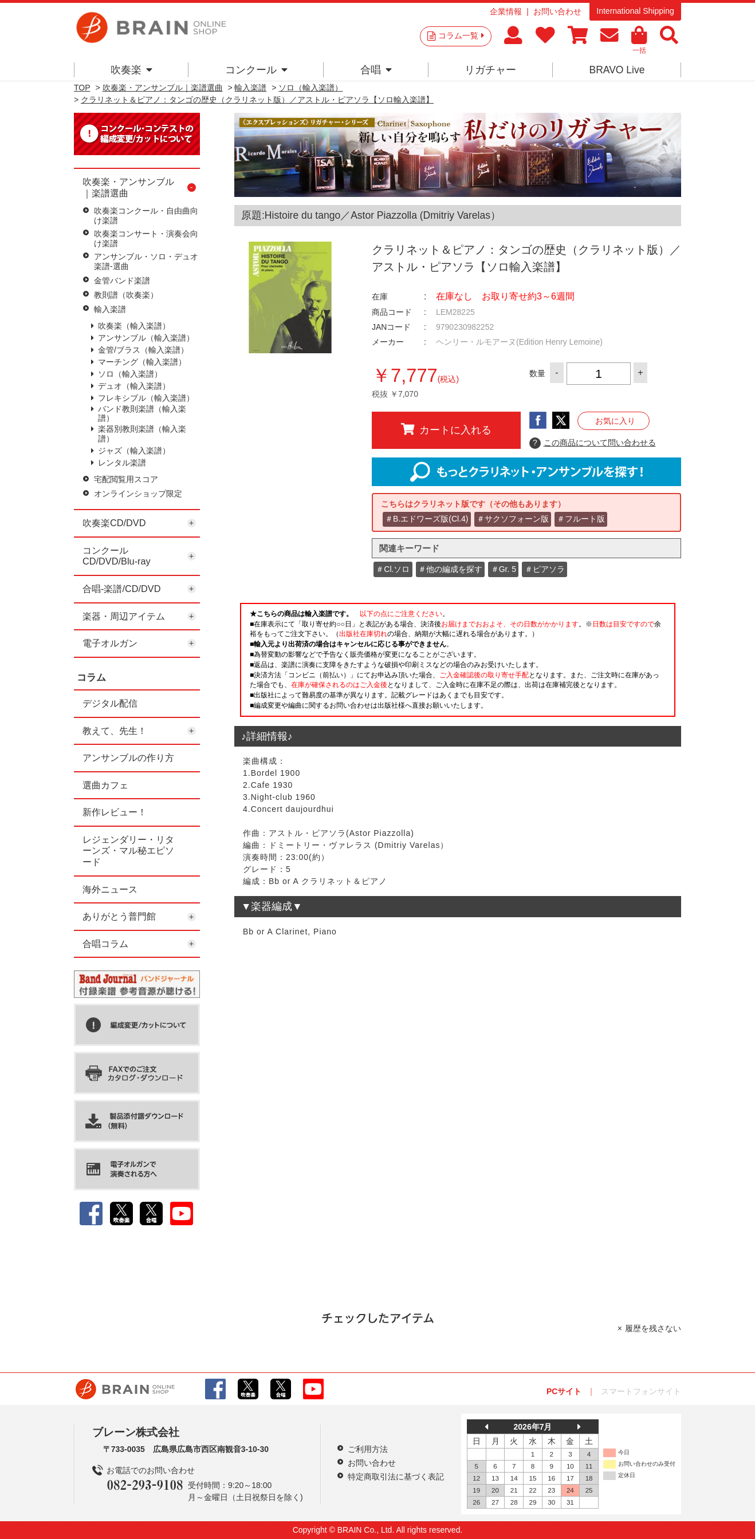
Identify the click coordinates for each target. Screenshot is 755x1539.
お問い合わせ (557, 11)
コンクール (256, 70)
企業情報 (506, 11)
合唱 (376, 70)
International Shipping (635, 10)
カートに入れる (446, 429)
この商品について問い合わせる (592, 443)
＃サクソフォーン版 (513, 518)
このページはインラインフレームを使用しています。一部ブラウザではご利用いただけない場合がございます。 (457, 663)
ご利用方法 (368, 1449)
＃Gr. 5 (503, 569)
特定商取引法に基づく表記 (396, 1476)
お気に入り (615, 420)
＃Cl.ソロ (393, 569)
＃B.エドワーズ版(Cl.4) (426, 518)
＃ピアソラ (545, 569)
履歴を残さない (653, 1328)
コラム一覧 (461, 35)
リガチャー (490, 70)
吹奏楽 (131, 70)
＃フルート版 (581, 518)
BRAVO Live (616, 70)
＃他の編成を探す (450, 569)
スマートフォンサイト (641, 1391)
